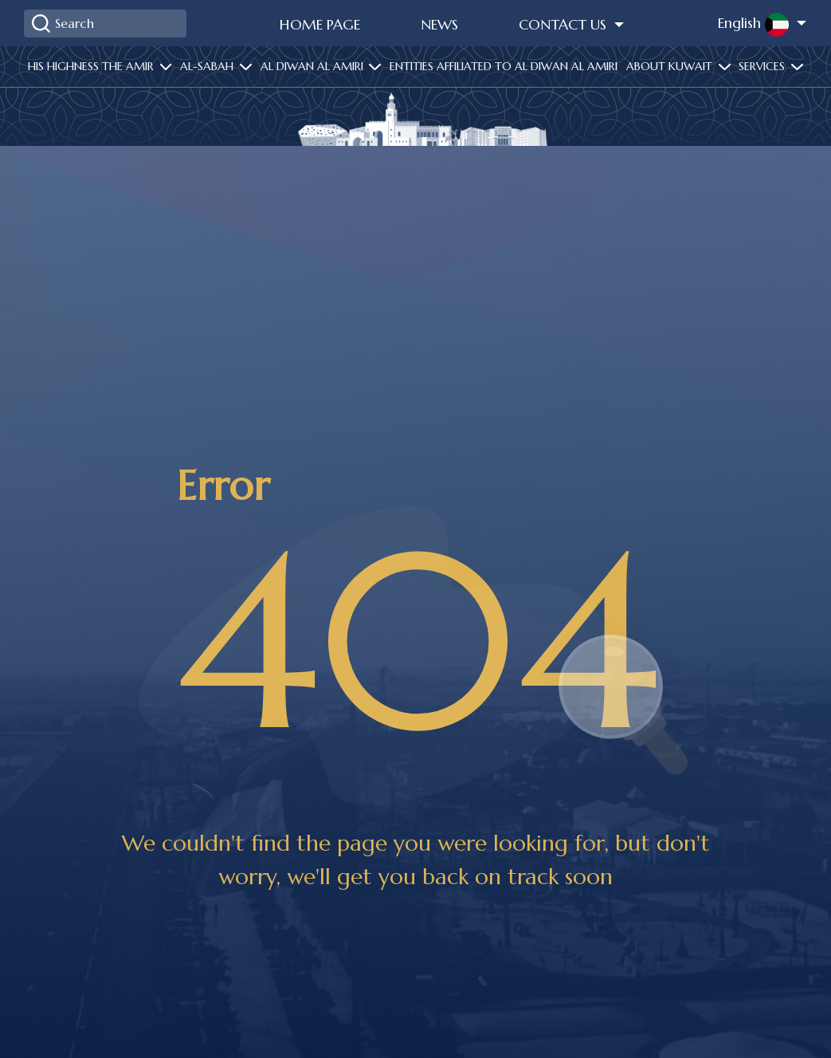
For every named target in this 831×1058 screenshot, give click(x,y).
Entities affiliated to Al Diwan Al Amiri (503, 66)
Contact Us (564, 24)
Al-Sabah (208, 66)
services (763, 66)
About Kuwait (670, 66)
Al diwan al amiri (314, 66)
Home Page (320, 24)
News (439, 24)
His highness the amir (92, 66)
